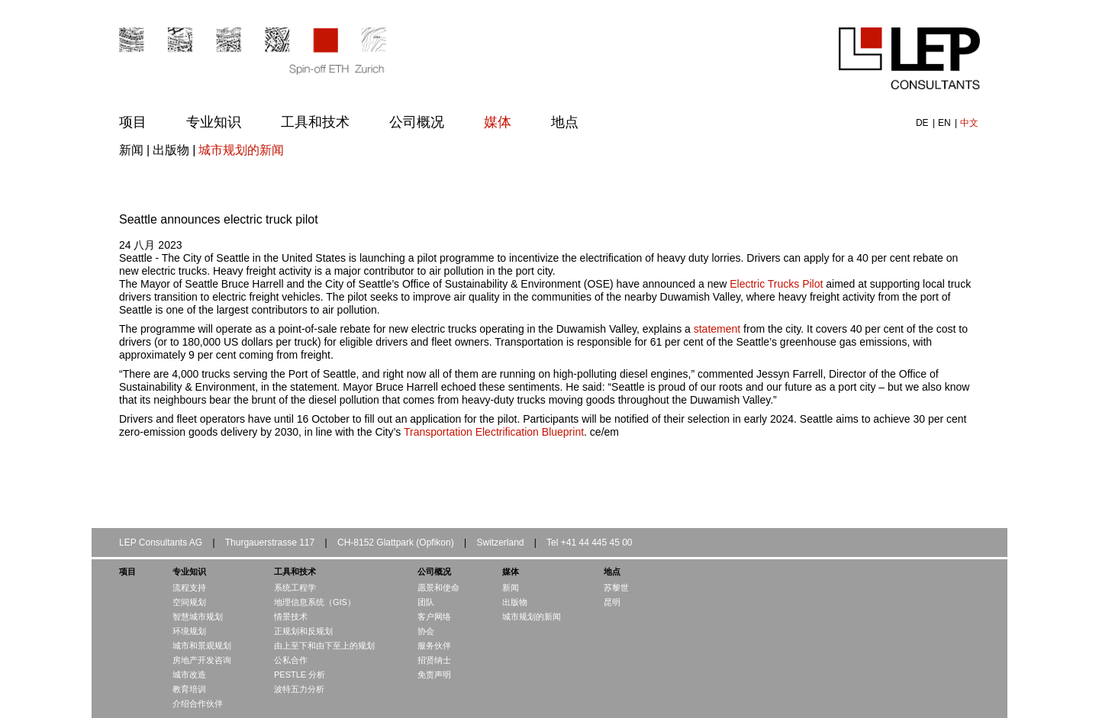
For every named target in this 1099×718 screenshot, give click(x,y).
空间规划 (189, 602)
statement (717, 329)
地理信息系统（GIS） (315, 602)
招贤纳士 (434, 660)
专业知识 (213, 122)
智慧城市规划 (197, 616)
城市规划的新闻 (241, 149)
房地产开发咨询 (201, 660)
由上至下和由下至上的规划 (324, 645)
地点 (565, 122)
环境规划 (189, 631)
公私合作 (291, 660)
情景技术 (291, 616)
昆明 (612, 602)
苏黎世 (616, 587)
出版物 (171, 149)
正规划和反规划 (303, 631)
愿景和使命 (438, 587)
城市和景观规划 (201, 645)
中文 (969, 123)
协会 (425, 631)
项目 (133, 122)
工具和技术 (315, 122)
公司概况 (416, 122)
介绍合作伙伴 (197, 703)
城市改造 (189, 674)
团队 (425, 602)
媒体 (497, 122)
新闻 (131, 149)
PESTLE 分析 (299, 674)
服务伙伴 (434, 645)
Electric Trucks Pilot (776, 284)
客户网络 (434, 616)
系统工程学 (295, 587)
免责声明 (434, 674)
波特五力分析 (299, 689)
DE (923, 123)
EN (945, 123)
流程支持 (189, 587)
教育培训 (189, 689)
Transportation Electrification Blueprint (494, 432)
